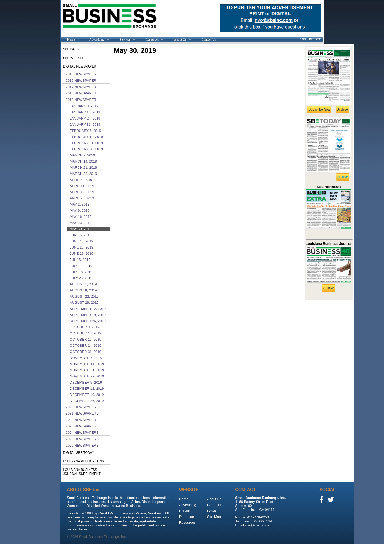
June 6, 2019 (80, 235)
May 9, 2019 (80, 210)
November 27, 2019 (87, 376)
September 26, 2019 (88, 321)
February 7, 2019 (85, 131)
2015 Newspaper (81, 74)
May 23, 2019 (80, 223)
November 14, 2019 (87, 364)
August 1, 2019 (83, 284)
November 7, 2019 (86, 358)
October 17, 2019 (85, 339)
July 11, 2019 (81, 266)
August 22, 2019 (84, 296)
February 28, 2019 (86, 149)
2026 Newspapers (82, 445)
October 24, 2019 (85, 346)
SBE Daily (71, 49)
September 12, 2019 (88, 309)
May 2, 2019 (80, 204)
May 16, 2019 (80, 217)
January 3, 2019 (84, 106)
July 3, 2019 (80, 260)
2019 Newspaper (81, 100)
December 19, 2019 (87, 395)
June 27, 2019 (81, 253)
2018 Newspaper (81, 93)
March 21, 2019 (83, 167)
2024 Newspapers (82, 433)
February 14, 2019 (86, 137)
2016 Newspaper (81, 80)
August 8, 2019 (83, 290)
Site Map (214, 517)
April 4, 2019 (81, 180)
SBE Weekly (73, 58)
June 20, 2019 (81, 247)
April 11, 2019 (82, 186)
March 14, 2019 (83, 161)
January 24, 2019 (85, 118)
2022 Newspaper (81, 420)
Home (71, 39)
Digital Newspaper (79, 66)
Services (124, 40)
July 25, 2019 (81, 278)
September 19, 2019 (88, 315)
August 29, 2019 (84, 303)
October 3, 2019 (84, 327)
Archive (342, 109)
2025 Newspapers (82, 439)
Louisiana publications (83, 461)
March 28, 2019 (83, 174)
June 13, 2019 (81, 241)
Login (302, 39)
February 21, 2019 (86, 143)
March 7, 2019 (82, 155)
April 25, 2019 (82, 198)
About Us (179, 40)
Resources (151, 40)
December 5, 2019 (86, 382)
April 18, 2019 (82, 192)
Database (186, 517)
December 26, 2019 (87, 401)
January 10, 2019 (85, 112)
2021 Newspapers (82, 413)
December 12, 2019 (87, 389)
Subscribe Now (319, 109)
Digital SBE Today (78, 453)
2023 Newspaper (81, 426)
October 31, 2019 (85, 352)
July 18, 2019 (81, 272)
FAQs (211, 511)
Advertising (96, 40)
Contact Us (209, 39)
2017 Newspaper (81, 87)
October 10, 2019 (85, 333)
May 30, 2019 (80, 229)
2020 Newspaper (81, 407)
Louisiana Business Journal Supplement (82, 472)
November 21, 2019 (87, 370)
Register (314, 39)
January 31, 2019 (85, 125)
